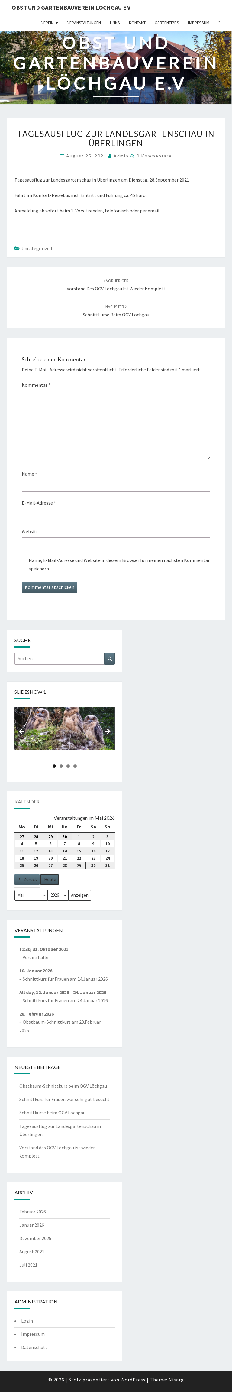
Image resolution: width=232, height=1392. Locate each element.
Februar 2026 (32, 1212)
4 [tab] (75, 766)
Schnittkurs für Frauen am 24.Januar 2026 (65, 979)
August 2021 (31, 1251)
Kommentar (36, 385)
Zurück (27, 879)
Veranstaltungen (84, 22)
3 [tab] (68, 766)
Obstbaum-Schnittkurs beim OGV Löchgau (63, 1086)
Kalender (27, 801)
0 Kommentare (154, 155)
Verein (47, 22)
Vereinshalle (35, 957)
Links (115, 22)
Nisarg (176, 1380)
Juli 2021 (28, 1265)
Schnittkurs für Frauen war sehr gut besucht (64, 1099)
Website (30, 531)
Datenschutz (34, 1347)
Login (27, 1321)
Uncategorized (36, 248)
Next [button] (107, 731)
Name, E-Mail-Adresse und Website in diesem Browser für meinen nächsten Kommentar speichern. (119, 564)
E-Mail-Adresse (39, 503)
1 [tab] (54, 766)
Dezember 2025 (35, 1238)
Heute (50, 879)
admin (121, 155)
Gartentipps (167, 22)
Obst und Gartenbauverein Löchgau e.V (71, 7)
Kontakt (137, 22)
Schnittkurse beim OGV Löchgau (52, 1112)
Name (29, 474)
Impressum (198, 22)
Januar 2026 (31, 1225)
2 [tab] (61, 766)
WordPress (133, 1380)
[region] (64, 733)
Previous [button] (22, 731)
